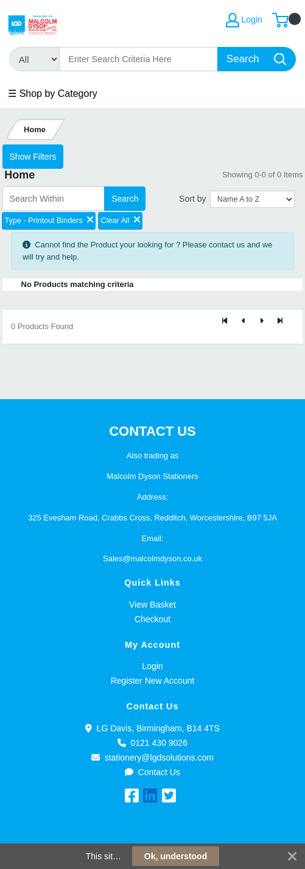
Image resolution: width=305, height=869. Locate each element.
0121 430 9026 (152, 743)
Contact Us (152, 772)
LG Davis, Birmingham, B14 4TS (152, 728)
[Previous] (243, 322)
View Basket (152, 604)
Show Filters (32, 156)
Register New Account (153, 681)
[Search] (139, 59)
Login (152, 666)
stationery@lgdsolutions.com (152, 757)
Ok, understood (175, 856)
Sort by (192, 199)
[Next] (262, 322)
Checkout (152, 619)
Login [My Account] (244, 20)
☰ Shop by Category (52, 93)
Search (124, 199)
